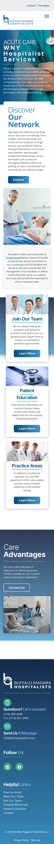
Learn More (27, 353)
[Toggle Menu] (46, 16)
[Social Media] (9, 768)
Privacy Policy (21, 840)
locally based (13, 257)
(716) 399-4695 (13, 714)
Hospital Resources (15, 804)
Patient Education (14, 809)
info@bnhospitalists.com (19, 738)
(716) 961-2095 (19, 718)
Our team (13, 132)
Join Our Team (12, 800)
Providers (44, 5)
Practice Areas (12, 792)
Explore (18, 179)
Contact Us (17, 587)
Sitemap (35, 840)
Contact (31, 5)
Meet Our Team (13, 796)
